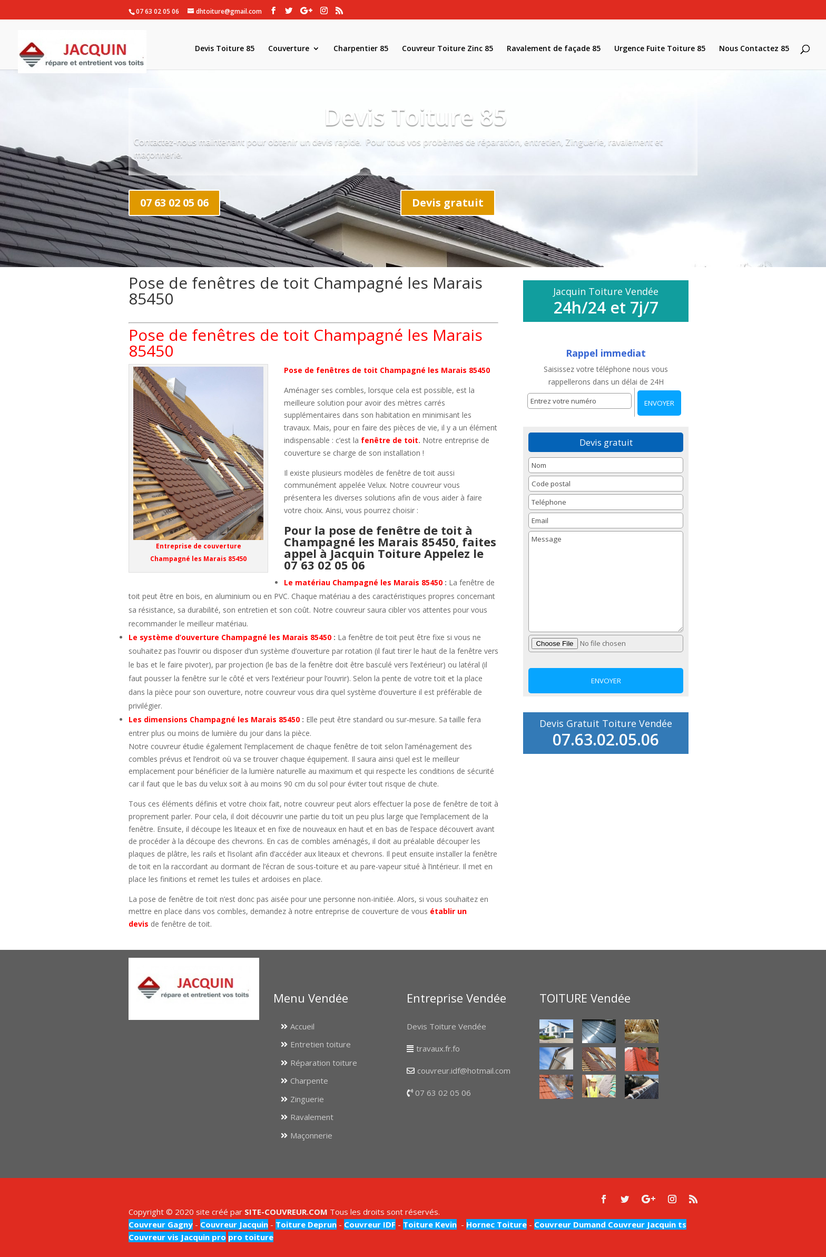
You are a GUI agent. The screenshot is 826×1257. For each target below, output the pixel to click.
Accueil (302, 1026)
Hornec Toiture (496, 1224)
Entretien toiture (320, 1044)
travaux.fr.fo (438, 1048)
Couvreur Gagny (161, 1224)
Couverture (288, 49)
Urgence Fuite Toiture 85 (659, 49)
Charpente (309, 1080)
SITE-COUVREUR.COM (286, 1211)
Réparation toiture (323, 1062)
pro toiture (250, 1237)
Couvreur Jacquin (234, 1224)
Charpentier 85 (360, 49)
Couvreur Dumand (570, 1224)
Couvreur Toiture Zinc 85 (447, 49)
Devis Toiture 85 (224, 49)
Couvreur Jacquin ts (646, 1224)
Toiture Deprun (306, 1224)
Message (605, 581)
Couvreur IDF (370, 1224)
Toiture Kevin (430, 1224)
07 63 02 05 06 (174, 202)
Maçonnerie (311, 1135)
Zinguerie (307, 1099)
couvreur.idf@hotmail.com (463, 1070)
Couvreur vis (154, 1237)
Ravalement (311, 1117)
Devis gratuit (448, 202)
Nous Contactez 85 (754, 49)
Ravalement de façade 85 (554, 49)
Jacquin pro (202, 1237)
